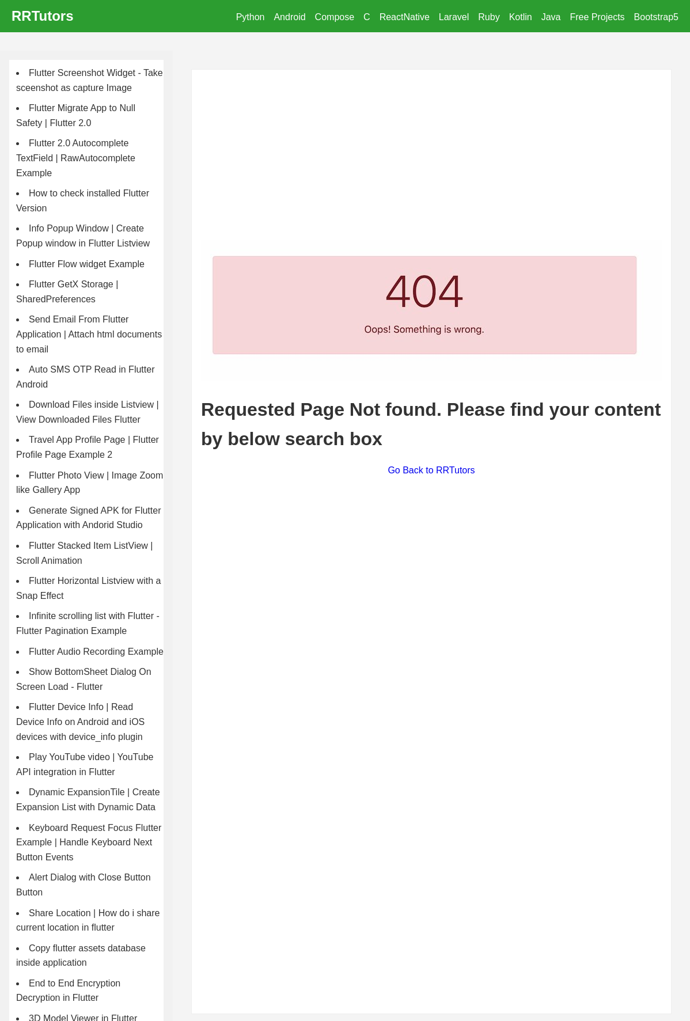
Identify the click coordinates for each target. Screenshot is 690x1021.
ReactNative (405, 17)
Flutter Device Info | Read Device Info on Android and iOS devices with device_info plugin (80, 721)
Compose (334, 17)
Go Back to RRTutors (431, 470)
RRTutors (43, 16)
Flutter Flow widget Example (87, 264)
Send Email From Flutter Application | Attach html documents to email (89, 334)
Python (250, 17)
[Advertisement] (431, 159)
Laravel (454, 17)
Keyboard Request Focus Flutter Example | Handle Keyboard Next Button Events (88, 842)
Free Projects (597, 17)
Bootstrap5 (656, 17)
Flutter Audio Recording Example (96, 651)
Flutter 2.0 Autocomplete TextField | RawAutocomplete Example (75, 157)
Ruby (488, 17)
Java (551, 17)
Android (289, 17)
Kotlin (520, 17)
